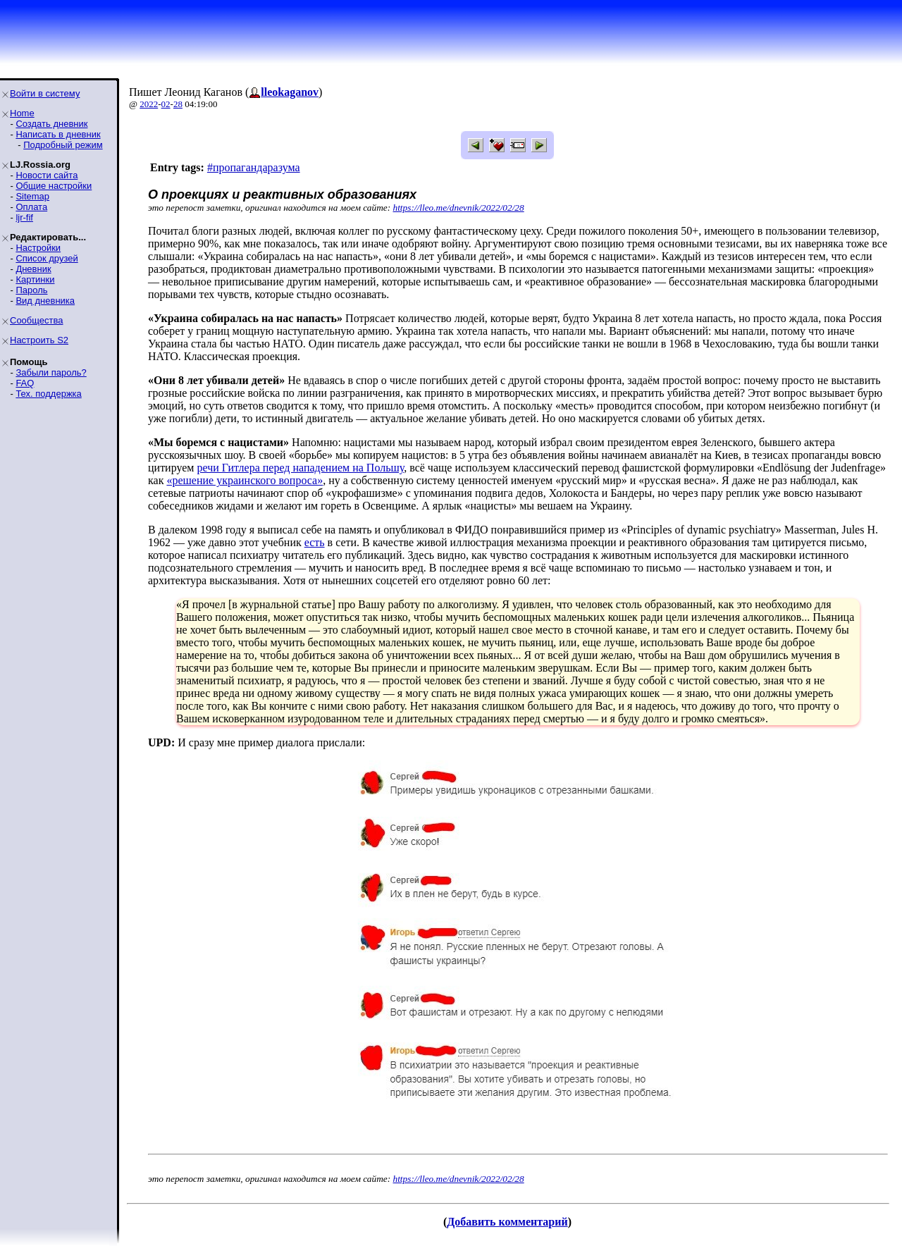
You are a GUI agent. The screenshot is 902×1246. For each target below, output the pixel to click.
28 (178, 104)
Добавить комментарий (507, 1222)
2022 (149, 104)
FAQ (25, 383)
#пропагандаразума (253, 167)
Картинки (35, 279)
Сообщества (36, 320)
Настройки (38, 247)
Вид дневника (45, 300)
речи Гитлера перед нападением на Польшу (300, 468)
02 (166, 104)
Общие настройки (54, 185)
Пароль (31, 290)
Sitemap (32, 196)
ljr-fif (24, 217)
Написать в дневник (58, 134)
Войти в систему (45, 93)
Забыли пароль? (51, 372)
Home (22, 113)
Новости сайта (47, 175)
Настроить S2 (39, 340)
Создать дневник (51, 123)
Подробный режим (62, 145)
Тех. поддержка (48, 393)
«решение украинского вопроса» (244, 480)
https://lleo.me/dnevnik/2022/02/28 (458, 207)
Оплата (31, 207)
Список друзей (47, 258)
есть (314, 542)
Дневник (33, 269)
